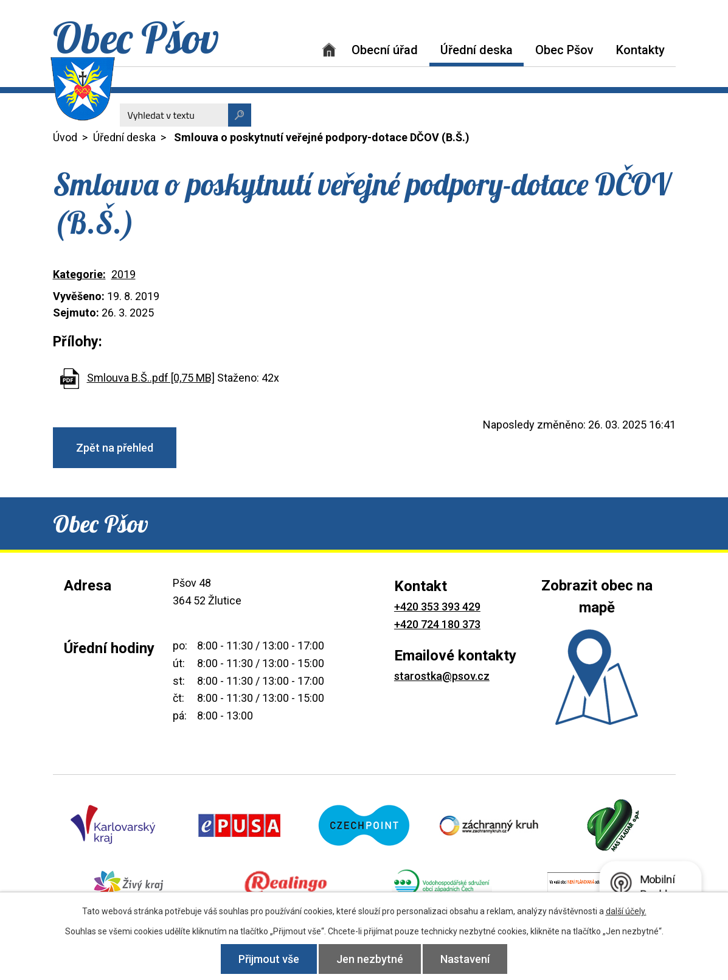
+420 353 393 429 (437, 606)
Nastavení (465, 959)
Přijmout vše (268, 959)
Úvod (329, 49)
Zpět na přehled (114, 447)
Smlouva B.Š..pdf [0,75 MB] (151, 377)
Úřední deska (476, 50)
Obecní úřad (385, 50)
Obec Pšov (564, 50)
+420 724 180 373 (437, 624)
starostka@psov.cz (442, 676)
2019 (123, 274)
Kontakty (640, 50)
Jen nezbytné (369, 959)
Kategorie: (79, 274)
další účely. (626, 911)
